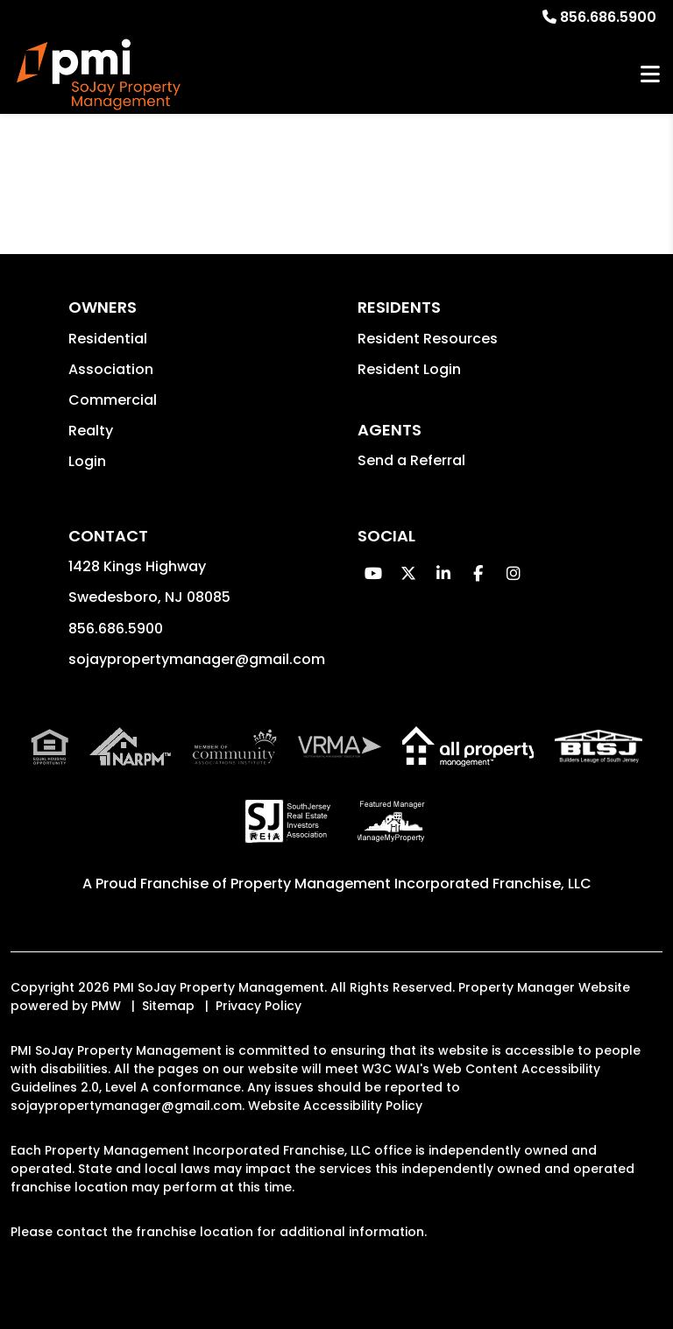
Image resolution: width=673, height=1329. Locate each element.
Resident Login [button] (409, 369)
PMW (106, 1005)
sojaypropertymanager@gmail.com (196, 659)
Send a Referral (411, 460)
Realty (90, 431)
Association (110, 369)
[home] (99, 74)
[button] (373, 573)
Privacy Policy (258, 1005)
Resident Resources (428, 339)
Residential (107, 339)
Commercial (112, 400)
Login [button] (87, 461)
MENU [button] (650, 75)
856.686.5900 (608, 17)
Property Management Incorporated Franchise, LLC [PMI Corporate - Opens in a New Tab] (411, 883)
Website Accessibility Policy (335, 1105)
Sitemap (168, 1005)
